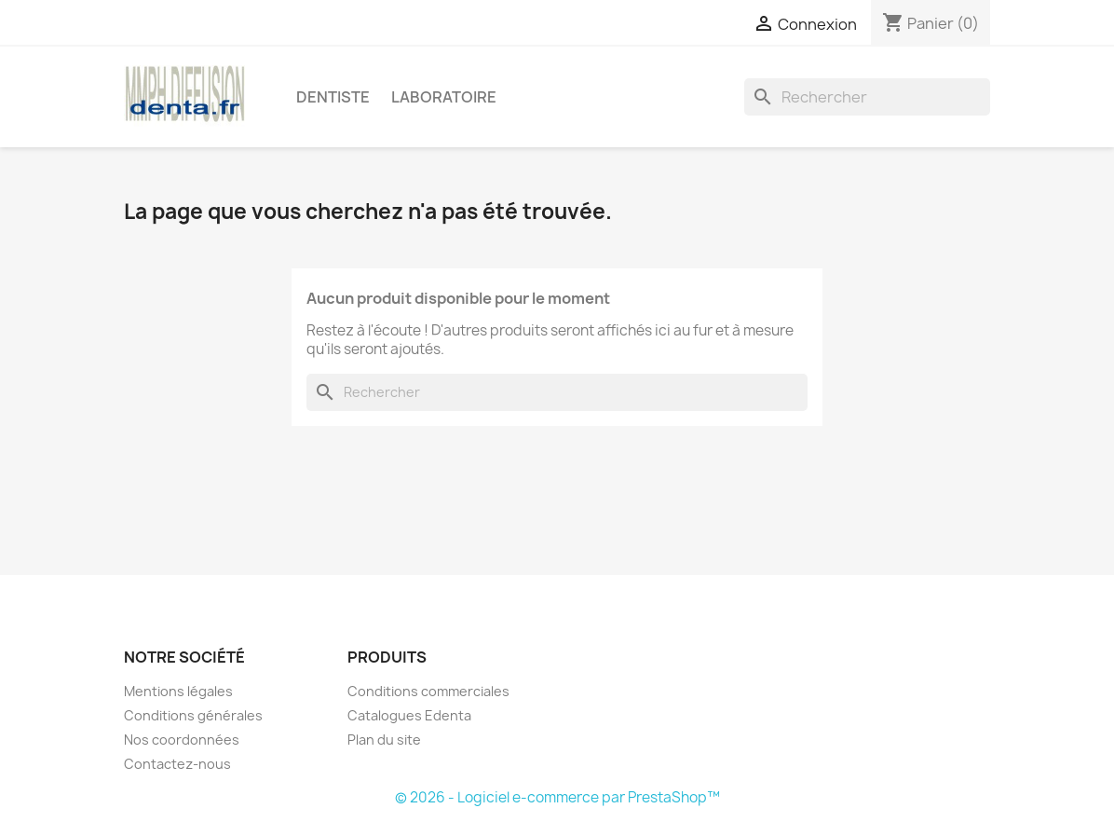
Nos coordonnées (181, 739)
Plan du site (384, 739)
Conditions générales (193, 715)
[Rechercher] (867, 97)
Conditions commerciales (428, 691)
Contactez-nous (177, 764)
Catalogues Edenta (409, 715)
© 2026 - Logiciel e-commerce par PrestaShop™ (557, 797)
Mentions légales (178, 691)
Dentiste (333, 97)
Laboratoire (443, 97)
